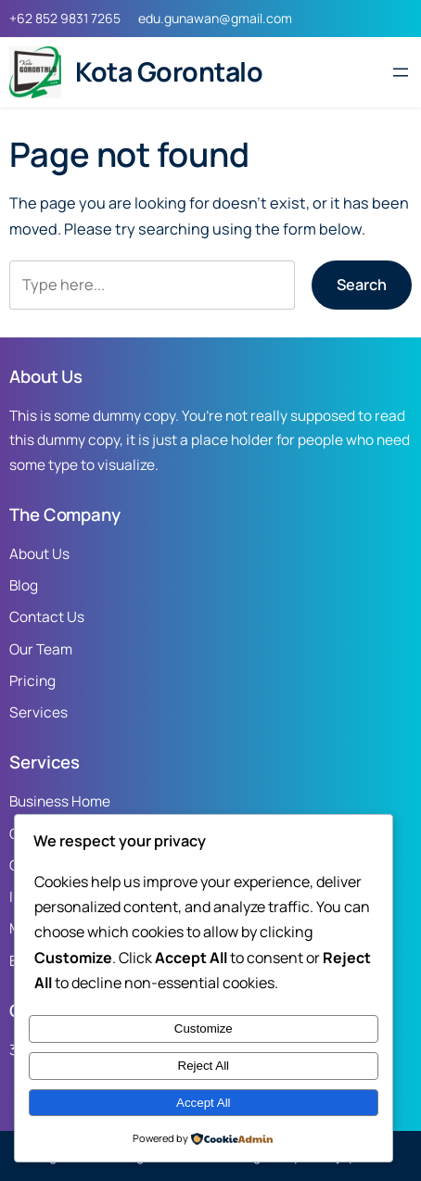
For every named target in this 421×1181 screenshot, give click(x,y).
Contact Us (46, 617)
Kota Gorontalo (168, 72)
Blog (23, 585)
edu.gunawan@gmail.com (215, 18)
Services (38, 712)
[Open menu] (400, 72)
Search (362, 284)
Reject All (204, 1066)
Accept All (203, 1103)
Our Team (40, 649)
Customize (203, 1028)
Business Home (59, 801)
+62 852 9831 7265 (65, 18)
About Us (39, 554)
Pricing (32, 681)
